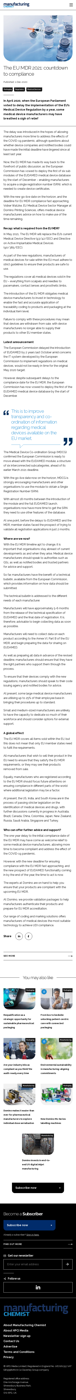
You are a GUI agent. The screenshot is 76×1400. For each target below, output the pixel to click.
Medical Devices (34, 89)
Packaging (8, 89)
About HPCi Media (15, 1330)
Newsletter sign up (17, 1336)
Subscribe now (25, 1187)
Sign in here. (32, 1234)
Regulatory (19, 89)
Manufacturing (65, 1040)
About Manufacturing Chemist (24, 1325)
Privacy (8, 1357)
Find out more (12, 1244)
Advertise (10, 1346)
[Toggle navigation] (71, 4)
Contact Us (11, 1341)
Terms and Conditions (19, 1352)
